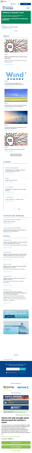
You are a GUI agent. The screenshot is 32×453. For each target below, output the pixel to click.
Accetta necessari (16, 446)
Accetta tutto (16, 442)
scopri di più (9, 316)
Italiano (4, 1)
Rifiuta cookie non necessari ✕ (23, 415)
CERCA (13, 4)
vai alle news (16, 155)
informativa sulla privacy (21, 372)
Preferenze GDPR (16, 450)
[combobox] (5, 1)
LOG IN (25, 4)
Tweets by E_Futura (8, 359)
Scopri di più (6, 28)
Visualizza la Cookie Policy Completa (10, 436)
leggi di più (8, 64)
